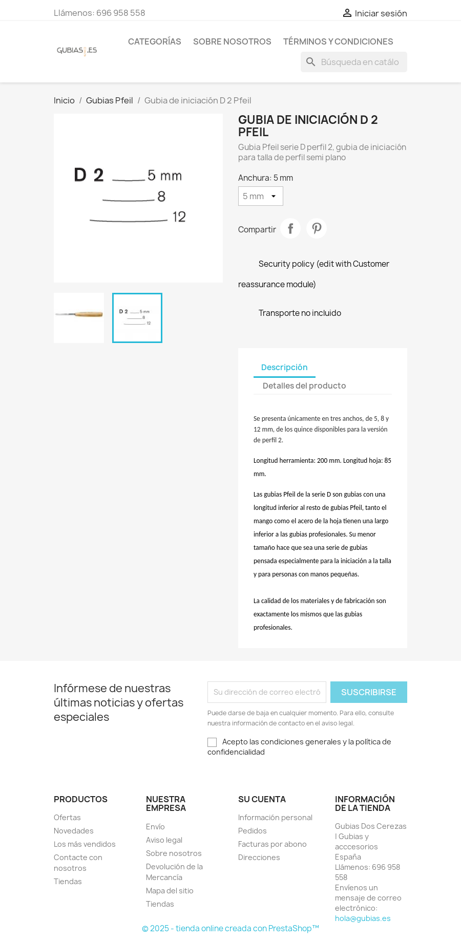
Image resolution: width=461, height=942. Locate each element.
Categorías (154, 41)
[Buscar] (354, 62)
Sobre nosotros (232, 41)
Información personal (275, 817)
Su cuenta (262, 799)
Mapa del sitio (170, 890)
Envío (155, 826)
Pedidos (252, 831)
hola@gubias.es (363, 918)
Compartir (290, 228)
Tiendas (68, 881)
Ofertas (67, 817)
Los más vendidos (85, 844)
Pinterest (316, 228)
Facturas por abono (272, 844)
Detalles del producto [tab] (304, 385)
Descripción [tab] (284, 367)
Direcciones (259, 857)
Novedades (74, 831)
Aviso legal (164, 840)
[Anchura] (260, 196)
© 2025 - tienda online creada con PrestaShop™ (230, 928)
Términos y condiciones (338, 41)
